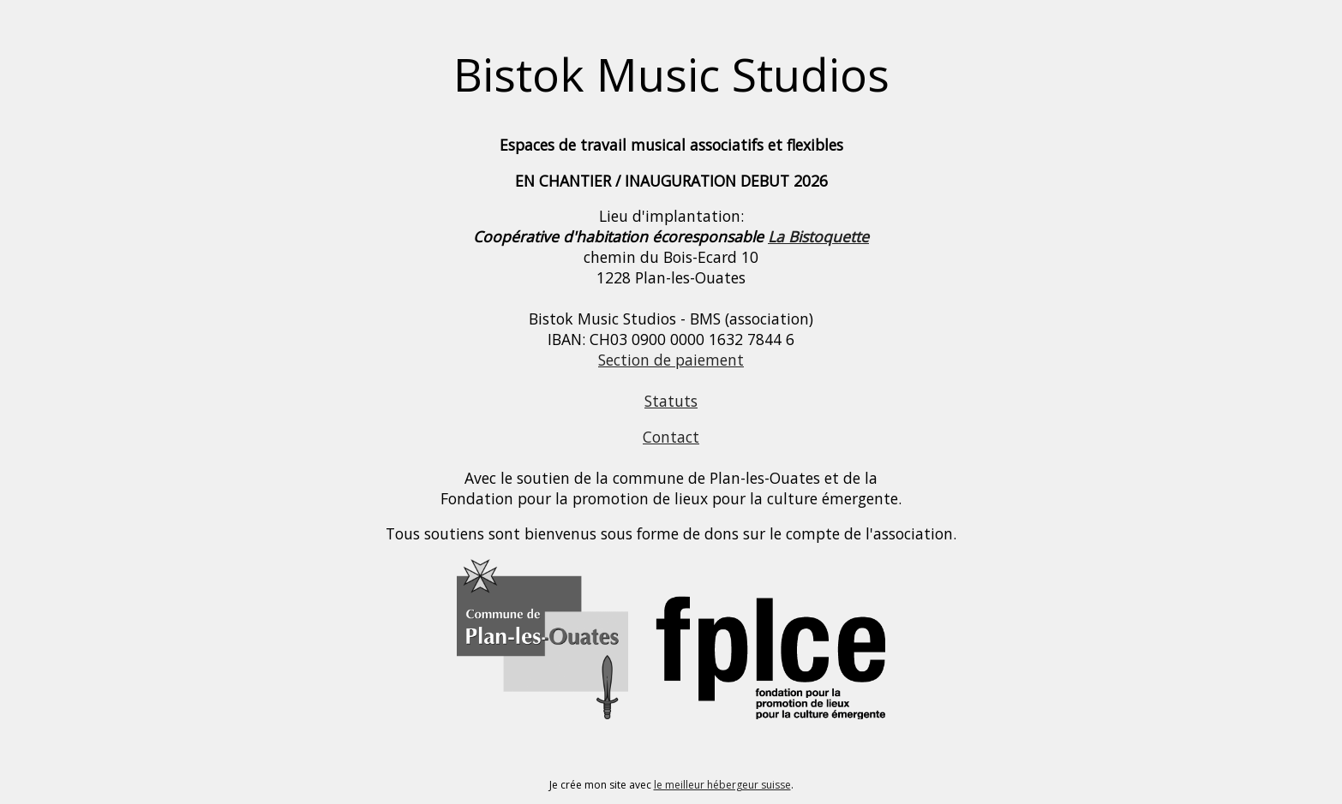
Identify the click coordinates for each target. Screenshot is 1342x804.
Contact (671, 436)
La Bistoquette (818, 236)
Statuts (671, 400)
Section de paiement (671, 359)
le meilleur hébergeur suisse (722, 784)
